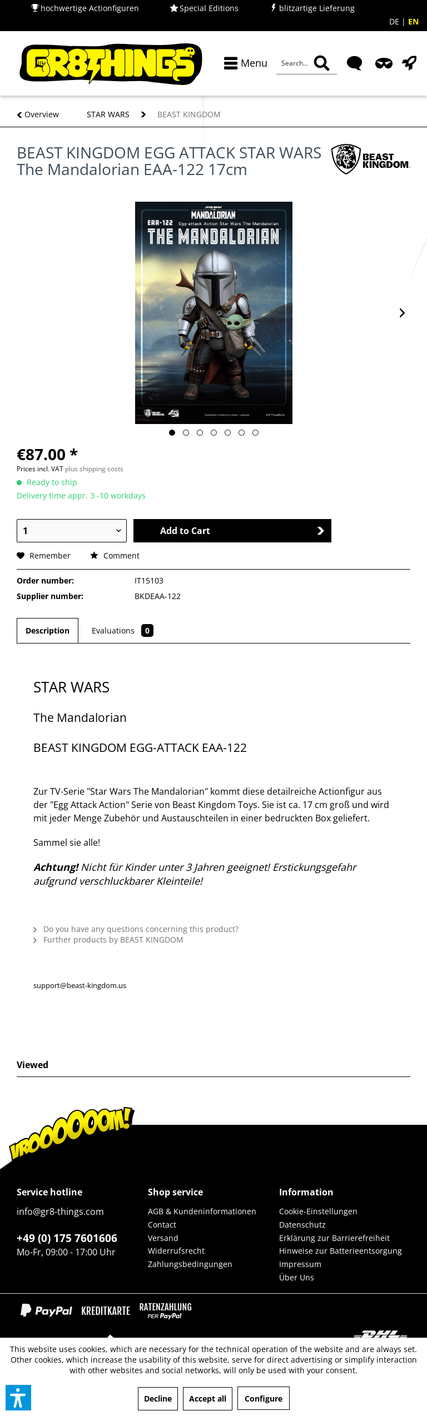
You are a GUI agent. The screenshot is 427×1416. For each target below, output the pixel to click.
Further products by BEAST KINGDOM (108, 939)
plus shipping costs (94, 468)
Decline (158, 1398)
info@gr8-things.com (60, 1211)
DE (395, 21)
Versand (163, 1238)
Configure (263, 1398)
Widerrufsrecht (176, 1250)
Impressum (300, 1264)
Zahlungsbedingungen (190, 1264)
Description (47, 630)
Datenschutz (302, 1224)
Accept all (207, 1398)
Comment (115, 555)
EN (413, 21)
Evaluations (122, 630)
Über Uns (296, 1277)
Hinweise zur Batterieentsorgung (340, 1250)
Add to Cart (242, 531)
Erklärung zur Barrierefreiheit (334, 1238)
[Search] (321, 63)
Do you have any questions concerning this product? (136, 929)
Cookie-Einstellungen (318, 1211)
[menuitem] (243, 63)
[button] (18, 1397)
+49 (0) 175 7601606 (67, 1238)
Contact (162, 1224)
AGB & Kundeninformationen (202, 1211)
